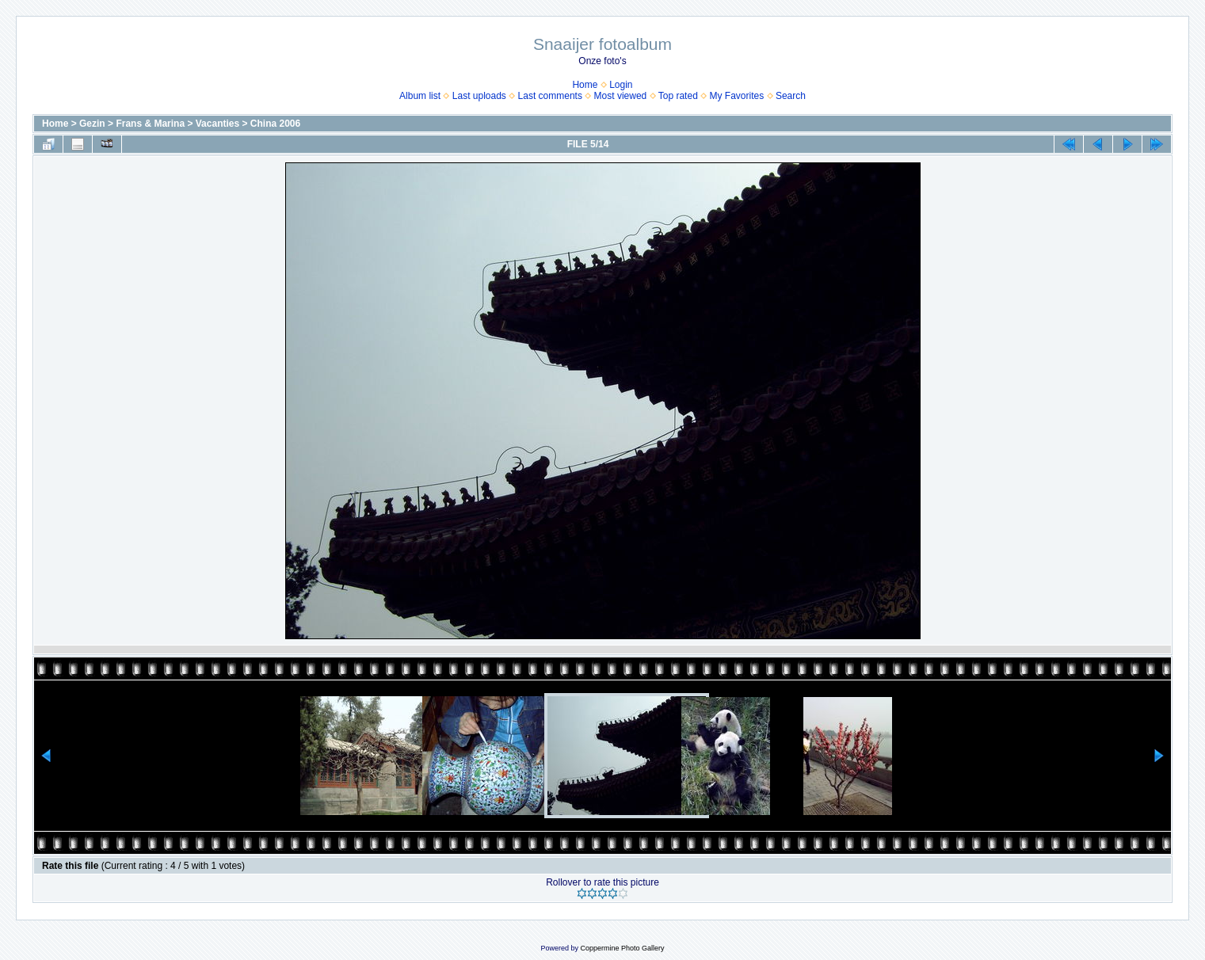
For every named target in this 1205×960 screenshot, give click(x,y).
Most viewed (620, 95)
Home (584, 84)
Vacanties (217, 123)
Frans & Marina (150, 123)
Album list (419, 95)
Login (620, 84)
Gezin (92, 123)
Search (791, 95)
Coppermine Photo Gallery (622, 948)
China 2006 (275, 123)
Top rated (678, 95)
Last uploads (479, 95)
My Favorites (737, 95)
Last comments (550, 95)
